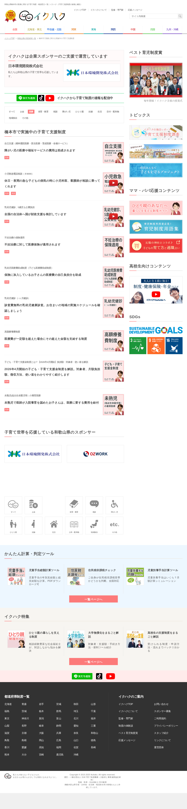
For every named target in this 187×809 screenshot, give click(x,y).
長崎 (93, 747)
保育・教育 (43, 111)
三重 (93, 725)
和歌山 (94, 733)
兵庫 (58, 733)
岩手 (41, 704)
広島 (58, 740)
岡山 (41, 740)
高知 (41, 747)
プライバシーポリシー (166, 725)
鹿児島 (60, 754)
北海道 (8, 704)
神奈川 (25, 718)
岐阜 (41, 725)
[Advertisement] (156, 387)
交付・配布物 (113, 111)
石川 (76, 718)
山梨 (6, 725)
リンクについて (162, 740)
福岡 (58, 747)
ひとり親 (79, 111)
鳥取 (6, 740)
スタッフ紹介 (161, 733)
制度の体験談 (126, 725)
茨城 (24, 711)
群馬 (58, 711)
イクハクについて (128, 711)
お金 (22, 111)
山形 (93, 704)
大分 (24, 754)
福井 (93, 718)
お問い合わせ (161, 704)
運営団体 (159, 747)
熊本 (6, 754)
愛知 (76, 725)
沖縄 (76, 754)
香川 (6, 747)
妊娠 (91, 111)
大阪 (41, 733)
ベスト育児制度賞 (128, 733)
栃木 (41, 711)
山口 (76, 740)
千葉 (93, 711)
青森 (24, 704)
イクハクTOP (126, 704)
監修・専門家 (126, 718)
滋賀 (6, 733)
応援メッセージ (127, 740)
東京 (6, 718)
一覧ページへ (93, 599)
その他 (25, 118)
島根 (24, 740)
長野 (24, 725)
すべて (12, 111)
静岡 (58, 725)
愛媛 (24, 747)
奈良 (76, 733)
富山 (58, 718)
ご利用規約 (160, 718)
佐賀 (76, 747)
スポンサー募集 (162, 711)
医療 (31, 111)
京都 (24, 733)
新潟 (41, 718)
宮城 (58, 704)
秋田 (76, 704)
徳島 (93, 740)
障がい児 (66, 111)
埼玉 (76, 711)
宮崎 (41, 754)
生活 (100, 111)
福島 (6, 711)
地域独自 (13, 118)
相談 (55, 111)
